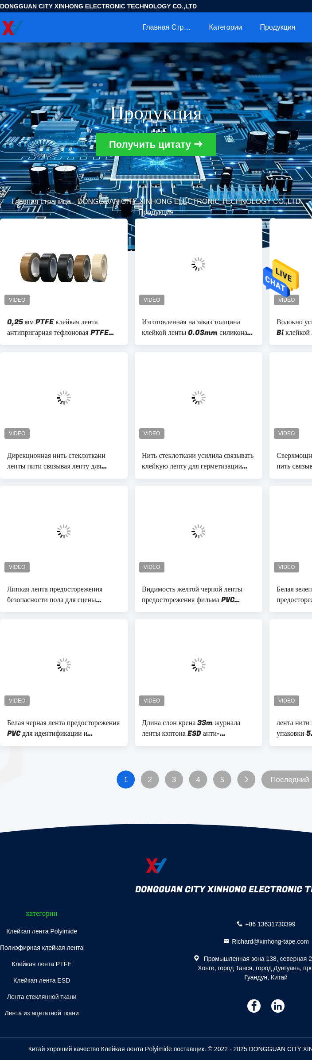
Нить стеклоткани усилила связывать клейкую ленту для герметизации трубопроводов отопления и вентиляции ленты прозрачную (198, 461)
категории (225, 27)
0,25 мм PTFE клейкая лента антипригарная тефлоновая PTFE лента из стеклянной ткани (58, 327)
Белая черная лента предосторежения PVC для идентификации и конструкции (63, 728)
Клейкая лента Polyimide (41, 931)
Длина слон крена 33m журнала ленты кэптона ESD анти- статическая (191, 728)
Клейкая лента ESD (41, 980)
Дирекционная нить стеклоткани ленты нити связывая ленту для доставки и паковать (56, 461)
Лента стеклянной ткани (42, 996)
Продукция (277, 27)
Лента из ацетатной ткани (41, 1013)
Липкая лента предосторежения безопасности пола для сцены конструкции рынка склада (54, 594)
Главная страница (171, 27)
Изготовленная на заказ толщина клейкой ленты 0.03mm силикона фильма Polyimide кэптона (194, 327)
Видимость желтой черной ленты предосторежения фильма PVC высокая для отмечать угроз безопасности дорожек (192, 594)
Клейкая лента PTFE (42, 964)
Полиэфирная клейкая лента (41, 947)
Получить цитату (150, 144)
